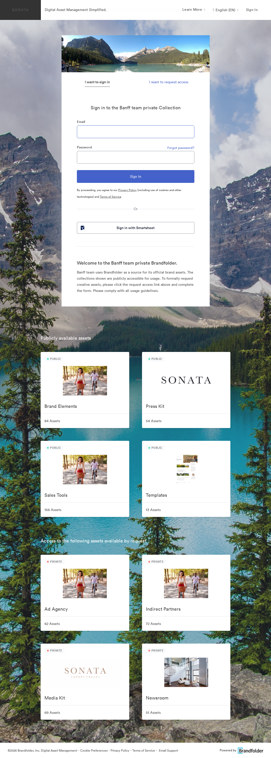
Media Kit (54, 698)
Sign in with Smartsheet (117, 227)
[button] (225, 10)
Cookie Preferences (94, 750)
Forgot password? (180, 148)
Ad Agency (56, 609)
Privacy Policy (127, 190)
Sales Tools (55, 495)
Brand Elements (60, 406)
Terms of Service (110, 197)
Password (84, 147)
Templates (156, 495)
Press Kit (155, 406)
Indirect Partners (163, 609)
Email (81, 122)
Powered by (241, 750)
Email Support (168, 750)
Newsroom (157, 698)
